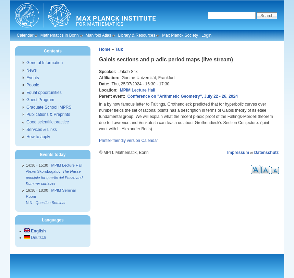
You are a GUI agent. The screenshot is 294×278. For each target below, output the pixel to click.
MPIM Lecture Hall (137, 90)
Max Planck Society (180, 35)
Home (104, 49)
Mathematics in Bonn (59, 35)
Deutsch (35, 237)
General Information (44, 62)
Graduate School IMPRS (48, 107)
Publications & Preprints (48, 114)
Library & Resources (136, 35)
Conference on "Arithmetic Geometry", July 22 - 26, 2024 (182, 96)
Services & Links (41, 129)
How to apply (38, 136)
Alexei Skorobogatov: (54, 177)
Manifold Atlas (98, 35)
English (35, 231)
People (32, 85)
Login (206, 35)
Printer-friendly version (119, 140)
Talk (119, 49)
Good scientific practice (47, 122)
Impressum (238, 152)
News (31, 70)
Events (32, 77)
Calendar (25, 35)
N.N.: (46, 203)
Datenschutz (266, 152)
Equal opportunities (44, 92)
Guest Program (40, 99)
